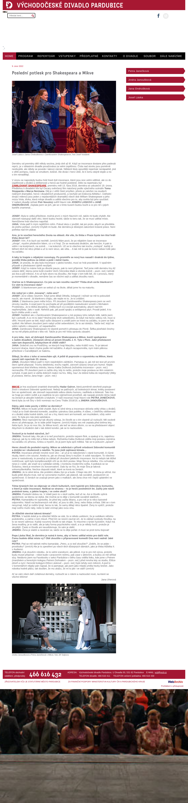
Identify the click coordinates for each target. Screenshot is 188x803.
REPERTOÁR (46, 56)
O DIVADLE (130, 56)
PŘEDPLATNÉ (89, 56)
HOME (9, 56)
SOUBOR (150, 56)
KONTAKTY (109, 56)
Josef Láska (135, 97)
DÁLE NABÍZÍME (171, 56)
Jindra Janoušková (139, 79)
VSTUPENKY (67, 56)
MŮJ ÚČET (176, 16)
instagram (166, 16)
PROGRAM (25, 56)
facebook (158, 14)
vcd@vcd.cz (161, 672)
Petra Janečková (138, 71)
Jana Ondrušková (139, 88)
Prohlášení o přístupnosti (172, 686)
